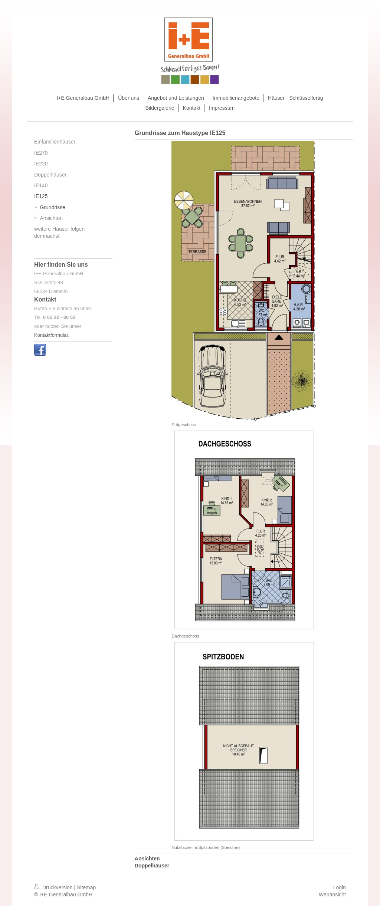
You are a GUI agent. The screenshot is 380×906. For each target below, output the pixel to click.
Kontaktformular (51, 335)
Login (339, 887)
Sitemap (86, 887)
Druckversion (54, 887)
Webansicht (332, 894)
